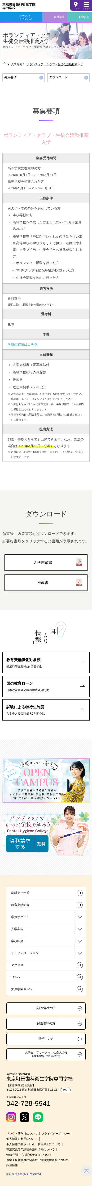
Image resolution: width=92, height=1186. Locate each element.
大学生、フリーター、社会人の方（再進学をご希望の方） (46, 1054)
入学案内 (16, 64)
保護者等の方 (46, 1023)
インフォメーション (25, 953)
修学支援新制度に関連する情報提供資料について (37, 1160)
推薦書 (42, 583)
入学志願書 (42, 563)
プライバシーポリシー (55, 1133)
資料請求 (59, 17)
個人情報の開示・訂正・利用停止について (33, 1144)
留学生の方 (46, 1038)
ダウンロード (58, 77)
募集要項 (10, 77)
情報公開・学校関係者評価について (29, 1155)
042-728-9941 (28, 1103)
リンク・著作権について (22, 1133)
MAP (65, 1090)
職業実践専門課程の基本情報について (30, 1149)
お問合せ (84, 17)
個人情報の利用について (22, 1138)
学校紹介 (17, 941)
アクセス (75, 9)
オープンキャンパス (25, 17)
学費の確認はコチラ (22, 344)
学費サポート (20, 917)
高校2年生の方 (46, 1008)
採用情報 (12, 1165)
